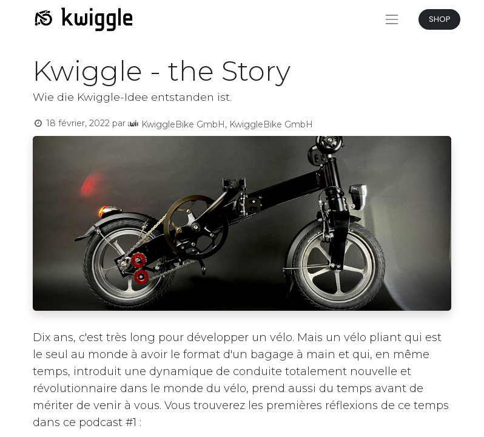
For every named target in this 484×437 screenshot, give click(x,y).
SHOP (440, 19)
